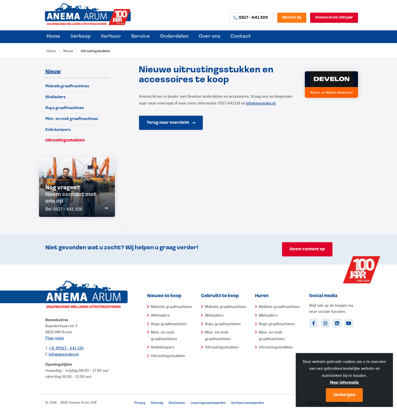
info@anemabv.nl (261, 103)
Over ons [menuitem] (209, 36)
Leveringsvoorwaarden (208, 402)
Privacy (140, 402)
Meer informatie (344, 382)
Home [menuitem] (53, 36)
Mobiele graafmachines (67, 86)
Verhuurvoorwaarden (247, 402)
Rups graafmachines (64, 108)
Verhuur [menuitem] (111, 36)
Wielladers (55, 97)
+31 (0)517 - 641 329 (66, 348)
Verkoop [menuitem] (80, 36)
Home (51, 51)
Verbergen (344, 395)
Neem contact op (307, 249)
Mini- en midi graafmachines (71, 119)
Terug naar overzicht (171, 123)
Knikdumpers (58, 130)
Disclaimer (177, 402)
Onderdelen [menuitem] (174, 36)
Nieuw (68, 51)
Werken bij (291, 17)
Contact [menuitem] (240, 36)
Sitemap (157, 402)
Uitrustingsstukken (95, 51)
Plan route (54, 338)
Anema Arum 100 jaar (334, 17)
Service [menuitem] (140, 36)
